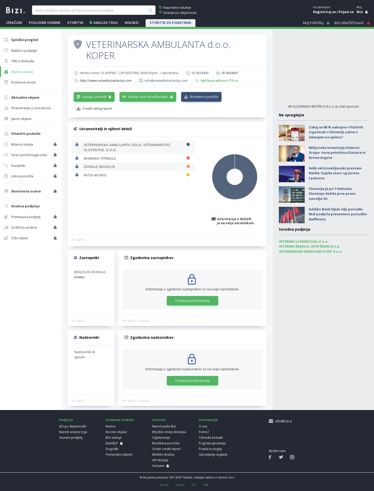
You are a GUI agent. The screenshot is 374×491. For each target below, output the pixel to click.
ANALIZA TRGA (105, 22)
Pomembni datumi (119, 454)
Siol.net (164, 485)
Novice (111, 426)
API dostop (160, 460)
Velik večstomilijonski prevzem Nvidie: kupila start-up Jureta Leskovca (335, 173)
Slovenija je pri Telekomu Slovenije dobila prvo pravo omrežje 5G (332, 193)
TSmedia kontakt (211, 437)
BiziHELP (112, 443)
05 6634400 (200, 72)
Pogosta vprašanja (212, 443)
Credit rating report (97, 108)
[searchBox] (93, 10)
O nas (203, 426)
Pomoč (204, 432)
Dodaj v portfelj (94, 96)
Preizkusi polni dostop (192, 300)
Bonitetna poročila (165, 443)
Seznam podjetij (70, 437)
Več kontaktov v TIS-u (219, 80)
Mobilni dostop (163, 454)
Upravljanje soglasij (213, 454)
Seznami (158, 466)
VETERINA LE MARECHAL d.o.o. (303, 241)
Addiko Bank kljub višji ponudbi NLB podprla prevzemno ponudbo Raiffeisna (338, 214)
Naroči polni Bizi (164, 426)
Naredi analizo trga (73, 432)
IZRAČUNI (14, 22)
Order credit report (166, 449)
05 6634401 (230, 72)
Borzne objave (116, 432)
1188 (205, 485)
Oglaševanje (161, 437)
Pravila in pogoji (210, 449)
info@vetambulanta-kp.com (166, 80)
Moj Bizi (132, 22)
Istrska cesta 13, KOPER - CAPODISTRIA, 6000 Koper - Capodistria (129, 72)
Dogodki (112, 449)
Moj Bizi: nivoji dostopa (169, 432)
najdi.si (179, 485)
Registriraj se (324, 11)
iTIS (193, 485)
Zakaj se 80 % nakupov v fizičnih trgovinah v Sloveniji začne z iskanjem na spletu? (336, 132)
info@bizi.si (283, 421)
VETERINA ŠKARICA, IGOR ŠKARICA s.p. (309, 246)
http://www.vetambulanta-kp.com (105, 80)
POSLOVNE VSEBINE (44, 22)
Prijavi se (346, 11)
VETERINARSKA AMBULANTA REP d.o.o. (311, 251)
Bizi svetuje (114, 437)
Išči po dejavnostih (72, 426)
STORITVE (75, 22)
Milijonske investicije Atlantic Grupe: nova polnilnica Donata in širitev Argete (337, 152)
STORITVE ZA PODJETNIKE (170, 22)
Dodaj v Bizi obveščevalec (148, 96)
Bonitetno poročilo (204, 96)
